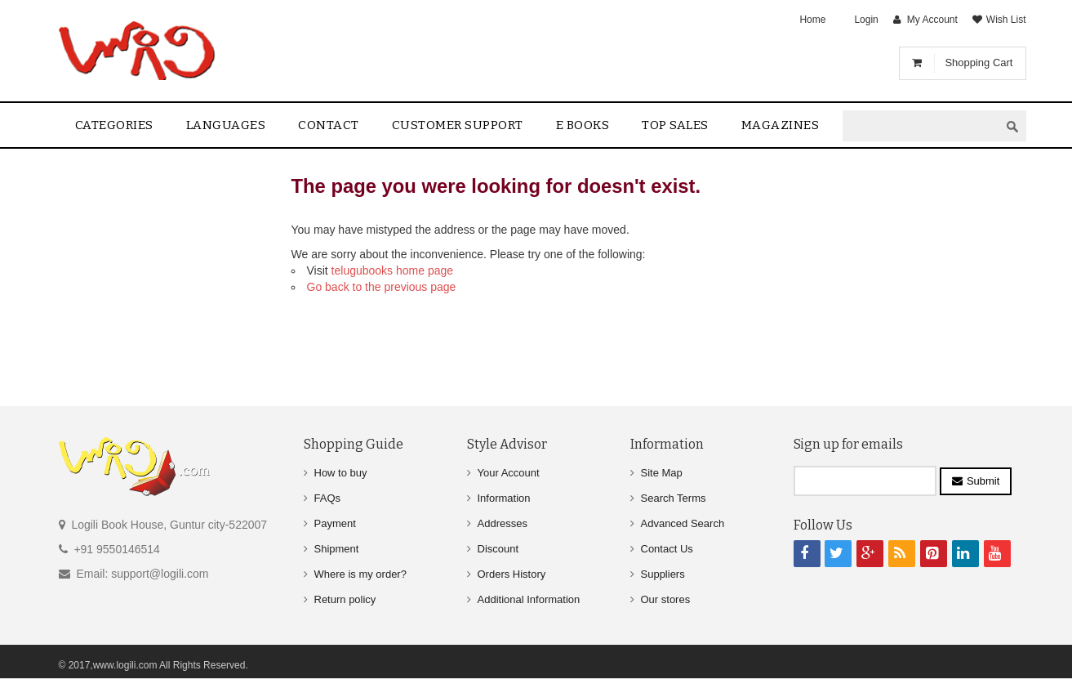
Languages (226, 125)
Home (812, 19)
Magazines (780, 125)
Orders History (512, 574)
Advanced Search (683, 523)
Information (504, 498)
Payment (335, 523)
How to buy (340, 473)
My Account (932, 19)
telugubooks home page (392, 270)
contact (328, 125)
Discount (498, 549)
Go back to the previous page (381, 286)
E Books (583, 125)
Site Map (662, 473)
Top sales (675, 125)
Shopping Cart (978, 62)
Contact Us (667, 549)
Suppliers (663, 574)
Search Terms (673, 498)
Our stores (666, 599)
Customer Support (457, 125)
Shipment (336, 549)
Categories (114, 125)
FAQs (327, 498)
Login (866, 19)
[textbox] (921, 126)
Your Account (509, 473)
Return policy (345, 599)
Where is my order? (360, 574)
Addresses (502, 523)
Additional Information (529, 599)
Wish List (1006, 19)
